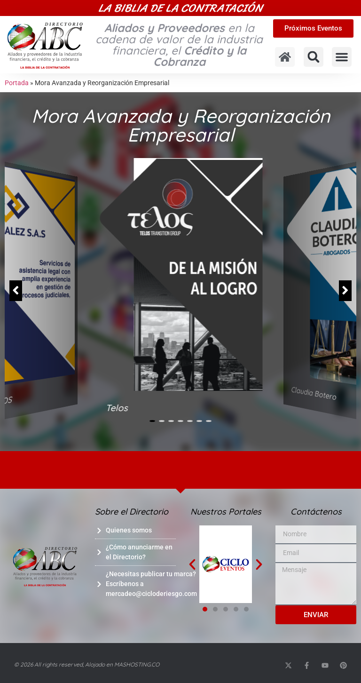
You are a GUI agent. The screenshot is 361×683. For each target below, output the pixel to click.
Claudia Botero (313, 393)
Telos (117, 407)
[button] (313, 57)
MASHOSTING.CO (136, 664)
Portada (17, 83)
